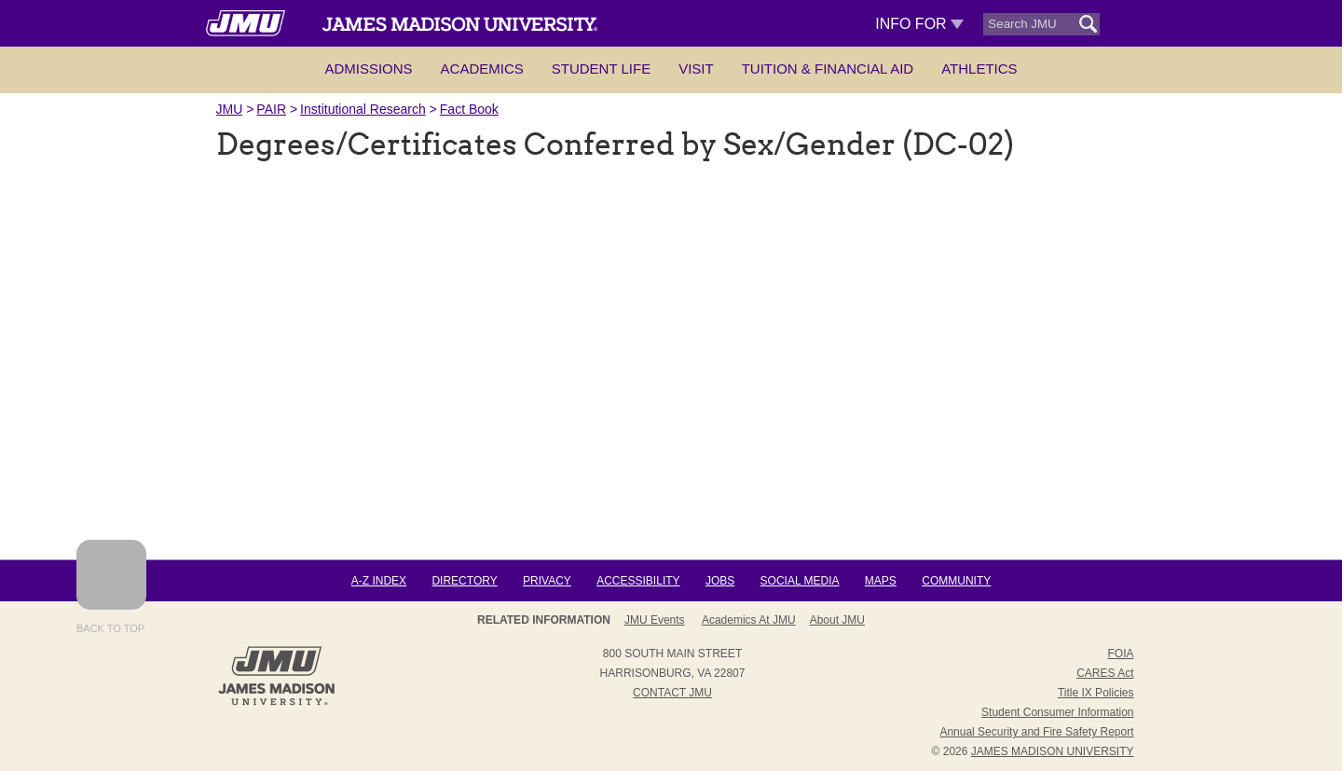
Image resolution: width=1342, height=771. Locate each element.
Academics (482, 68)
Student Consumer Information (1057, 712)
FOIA (1120, 653)
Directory (464, 580)
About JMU (837, 619)
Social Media (800, 580)
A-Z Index (378, 580)
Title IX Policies (1096, 692)
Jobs (719, 580)
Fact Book (469, 109)
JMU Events (654, 619)
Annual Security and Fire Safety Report (1036, 731)
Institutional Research (363, 109)
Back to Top (111, 587)
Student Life (601, 68)
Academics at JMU (749, 619)
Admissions (368, 68)
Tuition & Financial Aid (827, 68)
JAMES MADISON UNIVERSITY (1052, 751)
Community (956, 580)
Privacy (547, 580)
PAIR (271, 109)
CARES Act (1104, 673)
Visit (696, 68)
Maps (881, 580)
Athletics (979, 68)
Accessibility (637, 580)
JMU (229, 109)
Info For (919, 24)
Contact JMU (672, 692)
